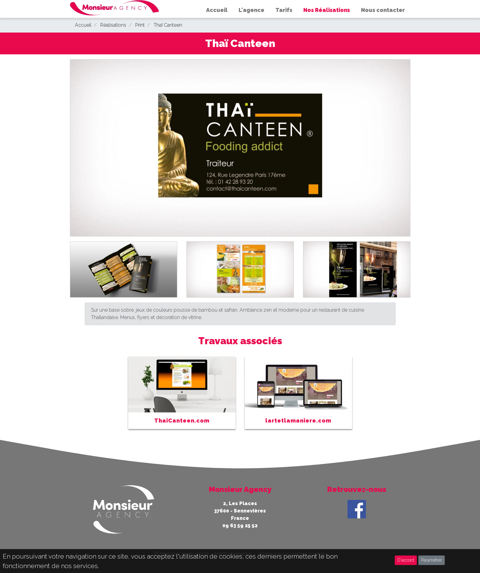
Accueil (217, 10)
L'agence (251, 10)
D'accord (405, 560)
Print (140, 25)
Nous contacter (383, 10)
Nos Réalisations (326, 10)
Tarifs (283, 10)
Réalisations (113, 25)
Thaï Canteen (168, 25)
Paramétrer (431, 560)
